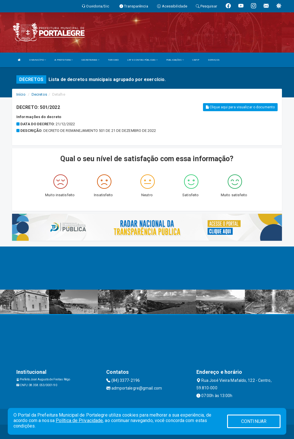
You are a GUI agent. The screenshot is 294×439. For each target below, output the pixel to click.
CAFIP (195, 60)
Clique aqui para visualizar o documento (240, 107)
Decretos (39, 94)
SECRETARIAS (90, 60)
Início (21, 94)
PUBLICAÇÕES (175, 60)
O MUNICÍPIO (37, 60)
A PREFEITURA (63, 60)
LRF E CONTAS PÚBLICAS (142, 60)
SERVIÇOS (214, 60)
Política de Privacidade (79, 420)
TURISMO (113, 60)
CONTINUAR (253, 421)
